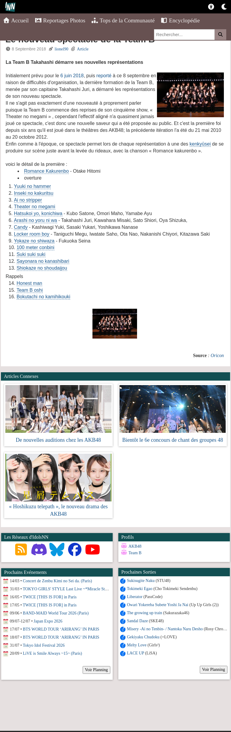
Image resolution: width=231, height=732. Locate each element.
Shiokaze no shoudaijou (42, 268)
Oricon (217, 355)
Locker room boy (31, 234)
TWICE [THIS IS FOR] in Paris (50, 597)
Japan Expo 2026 (48, 621)
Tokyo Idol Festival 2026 (44, 645)
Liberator (134, 596)
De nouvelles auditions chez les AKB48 (58, 440)
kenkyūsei (200, 143)
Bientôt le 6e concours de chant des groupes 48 (172, 440)
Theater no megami (34, 206)
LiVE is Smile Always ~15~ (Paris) (52, 653)
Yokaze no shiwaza (34, 240)
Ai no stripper (28, 200)
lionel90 (61, 49)
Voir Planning (212, 669)
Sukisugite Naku (140, 580)
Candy (21, 227)
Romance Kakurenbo (46, 171)
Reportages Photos (60, 20)
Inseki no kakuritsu (34, 193)
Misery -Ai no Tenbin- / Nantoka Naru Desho (164, 628)
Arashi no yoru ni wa (35, 220)
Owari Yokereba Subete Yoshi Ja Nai (156, 604)
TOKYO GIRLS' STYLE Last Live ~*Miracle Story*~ (69, 589)
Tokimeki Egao (139, 588)
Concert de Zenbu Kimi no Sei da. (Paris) (57, 581)
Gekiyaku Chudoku (142, 636)
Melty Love (136, 645)
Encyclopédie (180, 20)
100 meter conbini (35, 247)
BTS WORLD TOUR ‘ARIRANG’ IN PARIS (61, 629)
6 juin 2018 (72, 75)
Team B (134, 553)
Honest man (29, 283)
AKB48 (134, 546)
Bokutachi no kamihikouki (43, 296)
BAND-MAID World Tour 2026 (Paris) (56, 613)
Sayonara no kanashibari (43, 261)
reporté (103, 75)
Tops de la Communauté (123, 20)
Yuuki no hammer (32, 186)
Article (83, 49)
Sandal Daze (136, 620)
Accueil (16, 20)
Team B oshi (30, 290)
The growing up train (143, 612)
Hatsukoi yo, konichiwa (38, 213)
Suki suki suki (31, 254)
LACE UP (134, 653)
